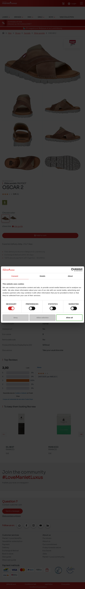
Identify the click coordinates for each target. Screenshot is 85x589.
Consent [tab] (14, 276)
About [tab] (70, 276)
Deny (16, 318)
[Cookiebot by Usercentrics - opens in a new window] (72, 269)
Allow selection (42, 318)
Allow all (69, 318)
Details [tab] (42, 276)
